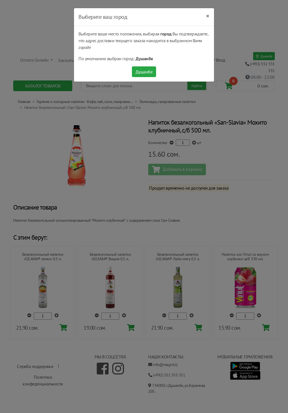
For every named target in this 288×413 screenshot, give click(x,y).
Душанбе (144, 72)
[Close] (207, 16)
